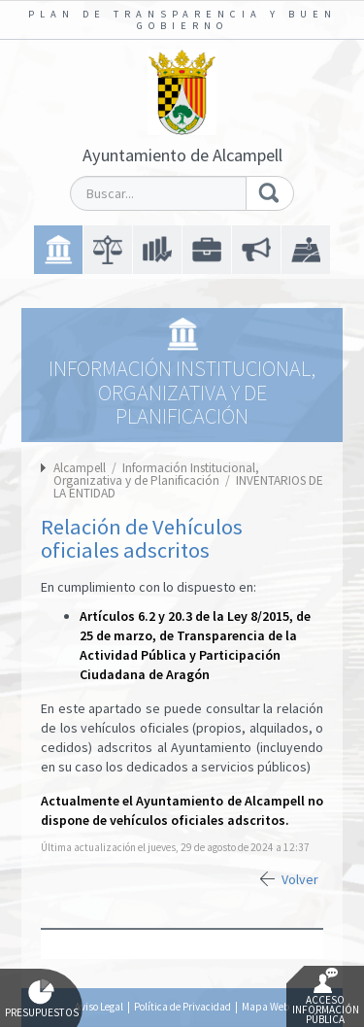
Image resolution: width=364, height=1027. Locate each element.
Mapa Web (265, 1006)
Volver (299, 879)
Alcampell (79, 468)
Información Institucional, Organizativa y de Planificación (156, 474)
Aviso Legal (99, 1006)
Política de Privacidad (182, 1006)
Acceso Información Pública (325, 997)
